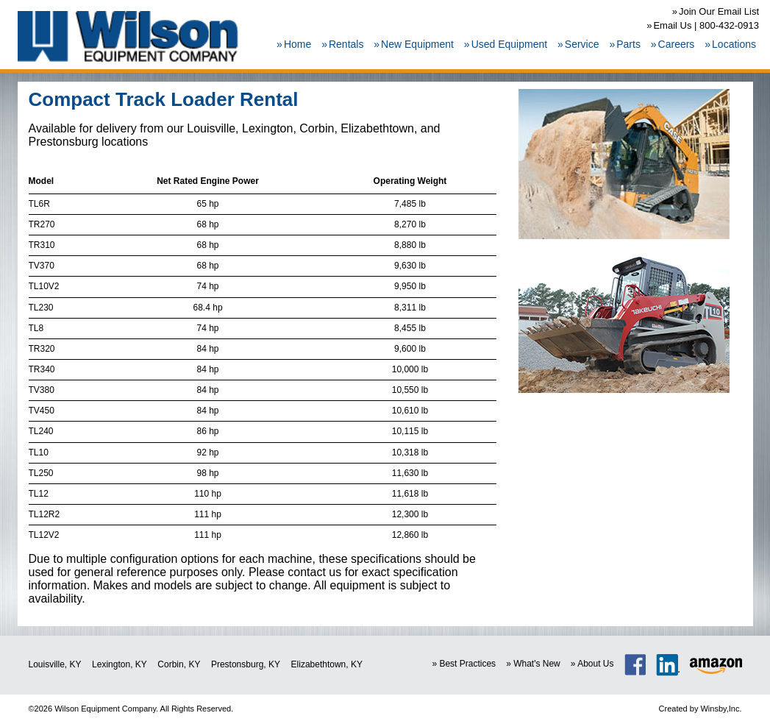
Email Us (672, 25)
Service (582, 44)
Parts (628, 44)
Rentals (346, 44)
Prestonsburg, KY (245, 664)
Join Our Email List (719, 11)
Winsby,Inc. (720, 708)
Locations (734, 44)
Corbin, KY (178, 664)
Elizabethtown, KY (327, 664)
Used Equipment (509, 44)
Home (297, 44)
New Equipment (417, 44)
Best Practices (467, 664)
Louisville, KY (55, 664)
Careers (676, 44)
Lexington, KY (119, 664)
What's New (536, 664)
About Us (595, 664)
